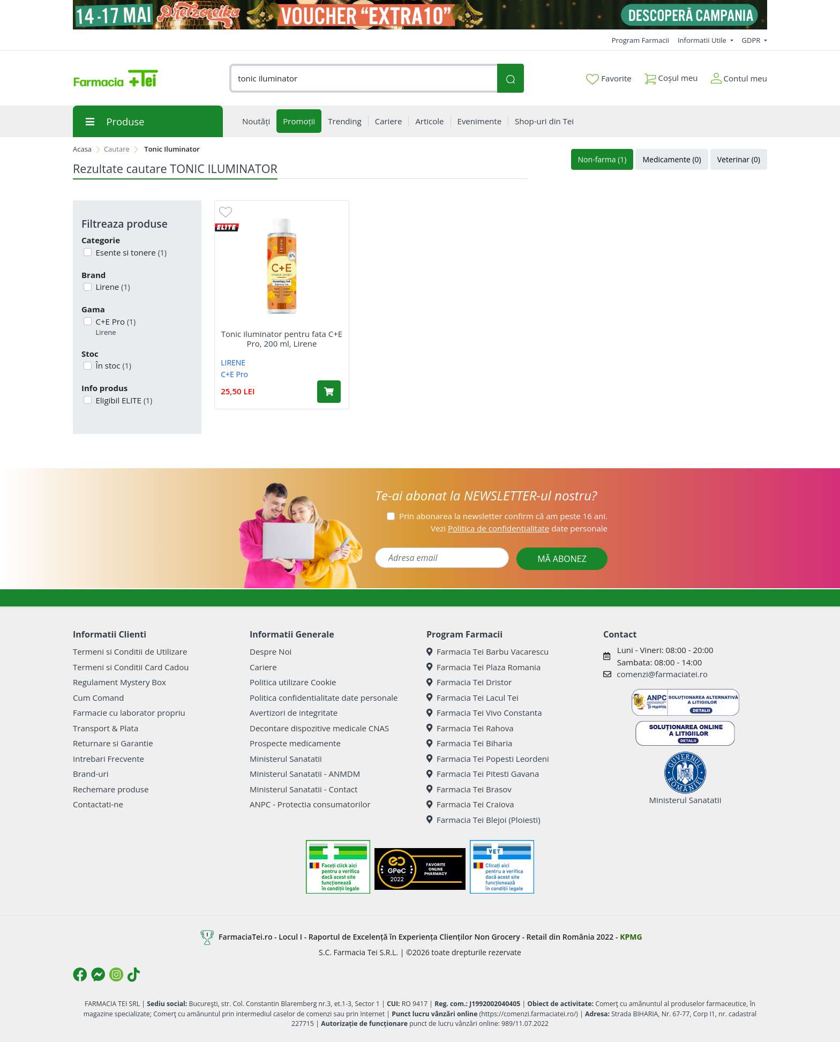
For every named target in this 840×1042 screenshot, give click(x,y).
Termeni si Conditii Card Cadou (131, 667)
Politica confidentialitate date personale (324, 697)
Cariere (263, 667)
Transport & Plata (105, 728)
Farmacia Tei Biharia (469, 743)
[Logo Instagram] (116, 974)
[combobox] (363, 78)
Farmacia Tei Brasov (469, 789)
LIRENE (233, 362)
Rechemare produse (110, 789)
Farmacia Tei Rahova (470, 728)
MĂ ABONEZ (562, 559)
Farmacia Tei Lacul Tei (472, 697)
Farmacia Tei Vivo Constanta (484, 712)
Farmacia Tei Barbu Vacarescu (487, 651)
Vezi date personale (519, 528)
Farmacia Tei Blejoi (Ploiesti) (483, 819)
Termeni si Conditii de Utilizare (130, 651)
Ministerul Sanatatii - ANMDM (305, 773)
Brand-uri (90, 773)
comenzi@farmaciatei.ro (662, 674)
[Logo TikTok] (134, 974)
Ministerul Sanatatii (286, 758)
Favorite (608, 79)
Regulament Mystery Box (119, 682)
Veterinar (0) (738, 159)
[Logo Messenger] (98, 974)
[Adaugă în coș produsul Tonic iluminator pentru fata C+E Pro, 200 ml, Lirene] (329, 391)
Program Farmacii (640, 40)
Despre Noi (270, 651)
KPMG (631, 937)
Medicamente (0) (671, 159)
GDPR (752, 40)
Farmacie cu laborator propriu (129, 712)
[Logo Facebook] (80, 974)
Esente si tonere (130, 252)
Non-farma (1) (602, 159)
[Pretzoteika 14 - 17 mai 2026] (420, 14)
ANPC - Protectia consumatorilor (310, 804)
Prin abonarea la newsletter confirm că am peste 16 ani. (503, 516)
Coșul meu (671, 76)
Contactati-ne (98, 804)
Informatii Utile (703, 40)
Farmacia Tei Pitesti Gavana (482, 773)
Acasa (82, 149)
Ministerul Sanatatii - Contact (303, 789)
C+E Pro (115, 327)
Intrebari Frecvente (108, 758)
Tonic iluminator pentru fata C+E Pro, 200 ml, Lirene (281, 338)
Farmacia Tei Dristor (469, 682)
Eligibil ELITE (123, 400)
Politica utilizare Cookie (293, 682)
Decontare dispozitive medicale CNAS (319, 728)
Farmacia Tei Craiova (470, 804)
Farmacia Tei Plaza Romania (483, 667)
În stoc (112, 365)
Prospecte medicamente (295, 743)
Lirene (112, 286)
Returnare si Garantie (113, 743)
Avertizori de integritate (294, 712)
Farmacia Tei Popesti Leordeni (487, 758)
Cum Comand (98, 697)
